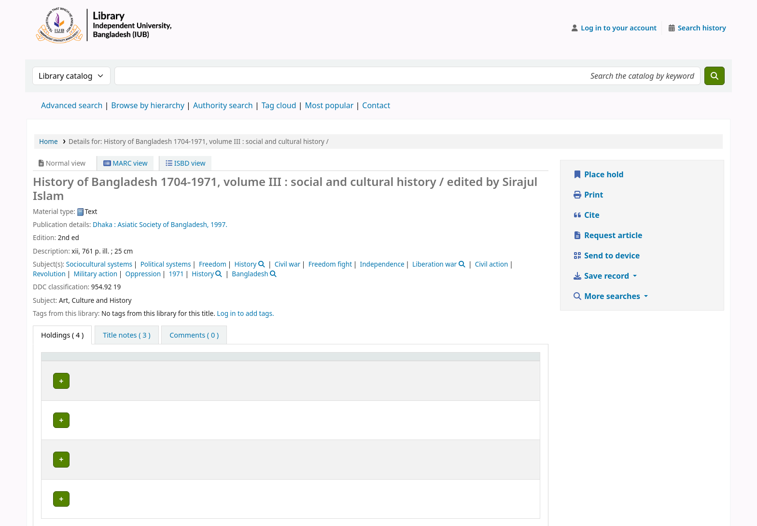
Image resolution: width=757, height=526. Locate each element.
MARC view (125, 163)
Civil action (491, 264)
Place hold (598, 174)
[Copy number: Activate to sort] (457, 361)
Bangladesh (250, 273)
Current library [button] (125, 361)
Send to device (606, 255)
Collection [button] (291, 361)
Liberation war (434, 264)
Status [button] (505, 361)
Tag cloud (279, 105)
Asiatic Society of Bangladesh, (163, 224)
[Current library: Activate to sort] (182, 361)
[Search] (714, 76)
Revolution (49, 273)
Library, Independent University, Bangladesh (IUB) (180, 379)
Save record (602, 275)
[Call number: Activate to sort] (374, 361)
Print (588, 194)
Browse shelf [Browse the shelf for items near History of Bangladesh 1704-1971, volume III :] (394, 379)
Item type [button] (62, 361)
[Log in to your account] (614, 28)
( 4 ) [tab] (62, 335)
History (245, 264)
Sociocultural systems (99, 264)
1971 (176, 273)
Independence (382, 264)
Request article (607, 235)
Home (48, 141)
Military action (95, 273)
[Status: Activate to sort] (515, 361)
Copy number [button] (451, 361)
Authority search (223, 105)
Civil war (287, 264)
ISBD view (185, 163)
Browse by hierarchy (147, 105)
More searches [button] (607, 296)
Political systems (165, 264)
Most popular (329, 105)
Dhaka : (104, 224)
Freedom (212, 264)
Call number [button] (350, 361)
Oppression (143, 273)
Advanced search (71, 105)
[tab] (126, 335)
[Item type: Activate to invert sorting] (69, 361)
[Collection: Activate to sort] (297, 361)
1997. (218, 224)
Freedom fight (330, 264)
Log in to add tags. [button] (245, 313)
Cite (586, 215)
